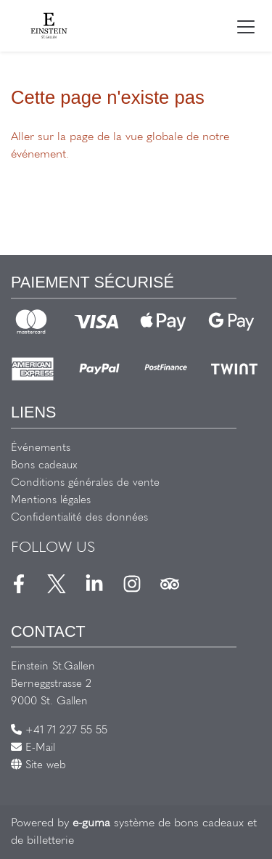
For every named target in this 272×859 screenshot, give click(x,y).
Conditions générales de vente (85, 483)
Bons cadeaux (44, 465)
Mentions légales (51, 500)
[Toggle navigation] (246, 26)
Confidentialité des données (79, 518)
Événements (40, 448)
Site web (38, 765)
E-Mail (33, 748)
